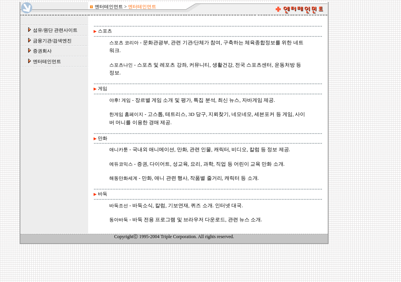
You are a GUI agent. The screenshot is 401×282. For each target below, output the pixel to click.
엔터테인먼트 (47, 61)
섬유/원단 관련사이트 (55, 30)
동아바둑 (118, 219)
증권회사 (42, 51)
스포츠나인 (121, 65)
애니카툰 (118, 149)
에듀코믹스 (121, 164)
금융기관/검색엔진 (52, 40)
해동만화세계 (123, 178)
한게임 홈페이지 (126, 114)
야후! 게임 (120, 100)
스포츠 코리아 (124, 42)
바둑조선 (118, 205)
